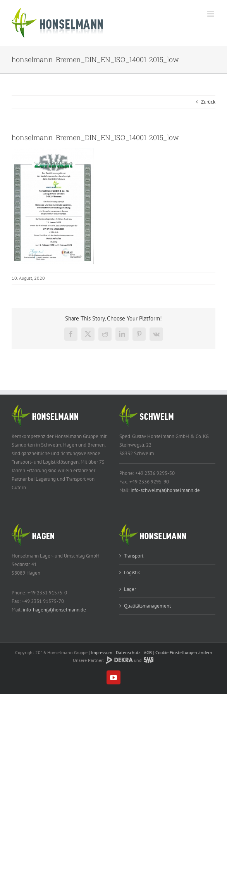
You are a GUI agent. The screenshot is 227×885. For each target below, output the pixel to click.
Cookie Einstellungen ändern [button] (183, 652)
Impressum (101, 652)
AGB (148, 652)
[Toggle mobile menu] (211, 14)
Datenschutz (128, 652)
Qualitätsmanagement (147, 606)
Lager (130, 589)
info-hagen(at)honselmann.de (54, 609)
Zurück (208, 102)
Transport (133, 555)
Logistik (132, 572)
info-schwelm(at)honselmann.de (165, 490)
